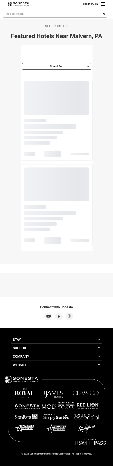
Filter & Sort (69, 66)
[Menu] (103, 4)
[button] (55, 13)
